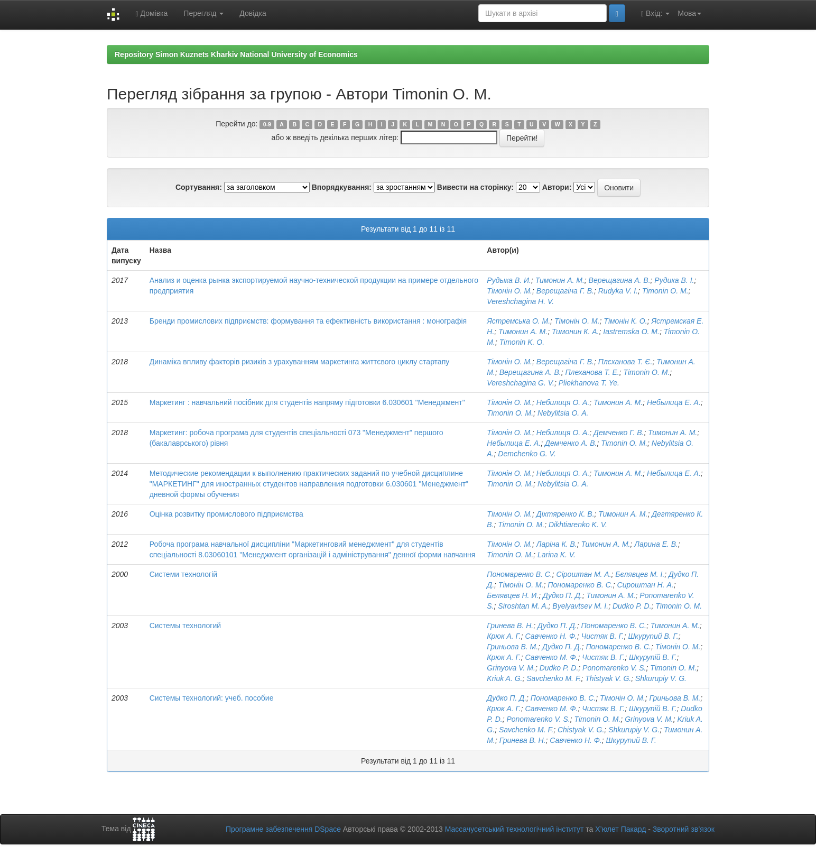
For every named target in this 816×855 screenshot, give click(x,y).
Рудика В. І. (674, 280)
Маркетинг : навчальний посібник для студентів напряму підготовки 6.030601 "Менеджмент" (307, 402)
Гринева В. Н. (510, 625)
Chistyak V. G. (581, 729)
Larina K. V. (556, 554)
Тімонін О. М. (509, 291)
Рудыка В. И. (509, 280)
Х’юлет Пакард (620, 829)
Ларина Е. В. (656, 544)
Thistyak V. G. (608, 678)
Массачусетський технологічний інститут (514, 829)
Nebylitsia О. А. (562, 413)
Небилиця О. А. (563, 402)
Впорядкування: (342, 187)
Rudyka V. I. (618, 291)
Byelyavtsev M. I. (580, 606)
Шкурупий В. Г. (653, 636)
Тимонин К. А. (575, 331)
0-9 (267, 124)
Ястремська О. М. (518, 321)
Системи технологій (183, 574)
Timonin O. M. (665, 291)
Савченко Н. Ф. (551, 636)
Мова (689, 13)
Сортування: (198, 187)
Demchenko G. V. (526, 453)
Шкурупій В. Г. (653, 657)
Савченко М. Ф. (551, 657)
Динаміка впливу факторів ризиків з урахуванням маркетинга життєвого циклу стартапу (300, 361)
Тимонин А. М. (560, 280)
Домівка (151, 13)
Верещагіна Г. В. (565, 291)
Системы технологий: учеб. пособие (212, 698)
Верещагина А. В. (620, 280)
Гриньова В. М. (512, 646)
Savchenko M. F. (553, 678)
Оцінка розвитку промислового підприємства (226, 514)
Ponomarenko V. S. (614, 668)
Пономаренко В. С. (519, 574)
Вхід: (655, 13)
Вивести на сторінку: (475, 187)
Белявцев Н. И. (513, 595)
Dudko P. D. (632, 606)
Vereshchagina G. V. (520, 383)
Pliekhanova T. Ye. (589, 383)
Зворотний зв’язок (684, 829)
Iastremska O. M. (631, 331)
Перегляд (203, 13)
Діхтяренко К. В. (565, 514)
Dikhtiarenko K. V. (578, 524)
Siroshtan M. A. (523, 606)
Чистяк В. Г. (602, 636)
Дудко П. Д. (562, 595)
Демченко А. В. (571, 443)
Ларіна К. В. (556, 544)
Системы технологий (185, 625)
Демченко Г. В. (619, 432)
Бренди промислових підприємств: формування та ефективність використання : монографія (308, 321)
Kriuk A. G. (504, 678)
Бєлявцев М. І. (639, 574)
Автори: (557, 187)
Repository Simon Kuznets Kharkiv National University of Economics (236, 54)
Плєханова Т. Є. (625, 361)
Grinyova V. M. (511, 668)
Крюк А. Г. (504, 636)
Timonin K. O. (521, 342)
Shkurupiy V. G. (661, 678)
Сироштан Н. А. (645, 585)
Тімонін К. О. (625, 321)
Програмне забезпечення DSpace (283, 829)
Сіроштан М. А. (584, 574)
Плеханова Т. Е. (592, 372)
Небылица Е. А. (674, 402)
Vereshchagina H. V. (520, 301)
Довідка (252, 13)
